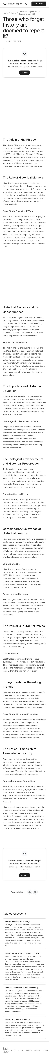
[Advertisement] (23, 106)
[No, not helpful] (35, 892)
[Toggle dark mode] (26, 3)
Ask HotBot (38, 4)
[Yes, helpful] (29, 892)
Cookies (29, 1050)
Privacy (12, 1050)
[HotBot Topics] (12, 4)
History (13, 13)
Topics (5, 13)
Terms (20, 1050)
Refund (37, 1050)
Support (45, 1050)
